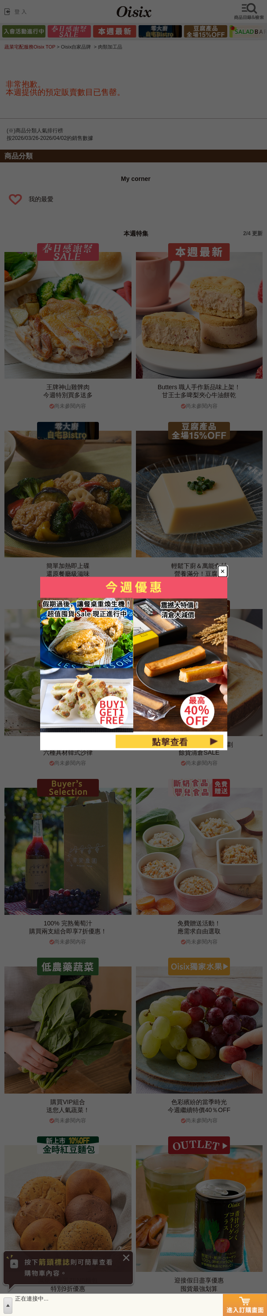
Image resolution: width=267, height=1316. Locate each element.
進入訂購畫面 (245, 1305)
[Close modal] (222, 571)
